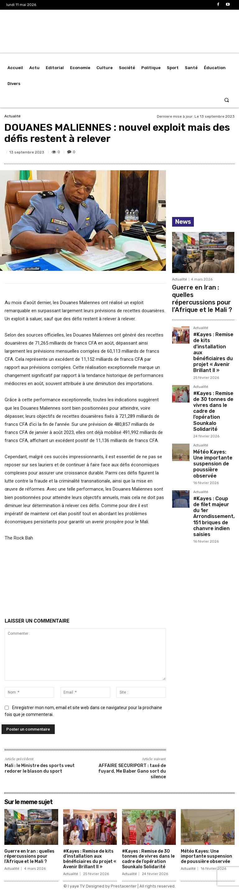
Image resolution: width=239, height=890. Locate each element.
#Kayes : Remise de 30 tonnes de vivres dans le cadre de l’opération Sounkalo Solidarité (213, 368)
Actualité (12, 116)
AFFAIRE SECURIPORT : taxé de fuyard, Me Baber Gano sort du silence (132, 771)
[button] (227, 100)
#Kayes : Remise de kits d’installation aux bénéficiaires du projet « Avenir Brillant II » (212, 329)
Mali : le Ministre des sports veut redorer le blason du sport (40, 768)
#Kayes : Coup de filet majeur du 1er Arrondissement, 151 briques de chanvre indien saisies (212, 442)
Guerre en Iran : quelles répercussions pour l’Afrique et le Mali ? (197, 291)
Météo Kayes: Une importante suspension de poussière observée (212, 405)
